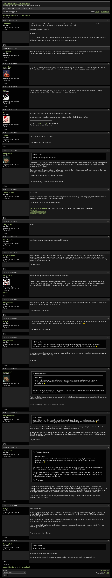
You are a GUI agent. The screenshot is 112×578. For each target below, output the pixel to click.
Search (18, 8)
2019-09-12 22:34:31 (10, 221)
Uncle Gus (7, 67)
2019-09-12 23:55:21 (10, 237)
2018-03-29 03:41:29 (10, 20)
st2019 (5, 136)
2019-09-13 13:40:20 (10, 413)
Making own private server (38, 208)
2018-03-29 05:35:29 (10, 110)
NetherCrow (7, 275)
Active (97, 12)
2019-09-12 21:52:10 (10, 189)
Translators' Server (42, 123)
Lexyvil (6, 90)
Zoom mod (33, 210)
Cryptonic (7, 24)
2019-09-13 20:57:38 (10, 541)
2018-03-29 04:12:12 (10, 64)
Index (5, 8)
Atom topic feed (104, 571)
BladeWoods (8, 240)
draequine (7, 51)
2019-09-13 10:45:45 (10, 369)
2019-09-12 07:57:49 (10, 150)
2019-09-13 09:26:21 (10, 318)
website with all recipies (38, 213)
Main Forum (12, 15)
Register (25, 8)
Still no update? (24, 15)
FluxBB (106, 573)
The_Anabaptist (9, 255)
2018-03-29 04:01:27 (10, 48)
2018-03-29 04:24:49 (10, 87)
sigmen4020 (7, 153)
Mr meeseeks (8, 302)
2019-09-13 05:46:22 (10, 272)
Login (31, 8)
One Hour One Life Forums (16, 3)
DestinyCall (7, 224)
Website (5, 292)
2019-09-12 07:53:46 (10, 133)
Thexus (6, 113)
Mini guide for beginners (38, 212)
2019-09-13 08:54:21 (10, 299)
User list (11, 8)
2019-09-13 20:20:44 (10, 505)
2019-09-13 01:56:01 (10, 252)
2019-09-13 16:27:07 (10, 447)
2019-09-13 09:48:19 (10, 337)
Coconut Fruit (8, 193)
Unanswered (105, 12)
